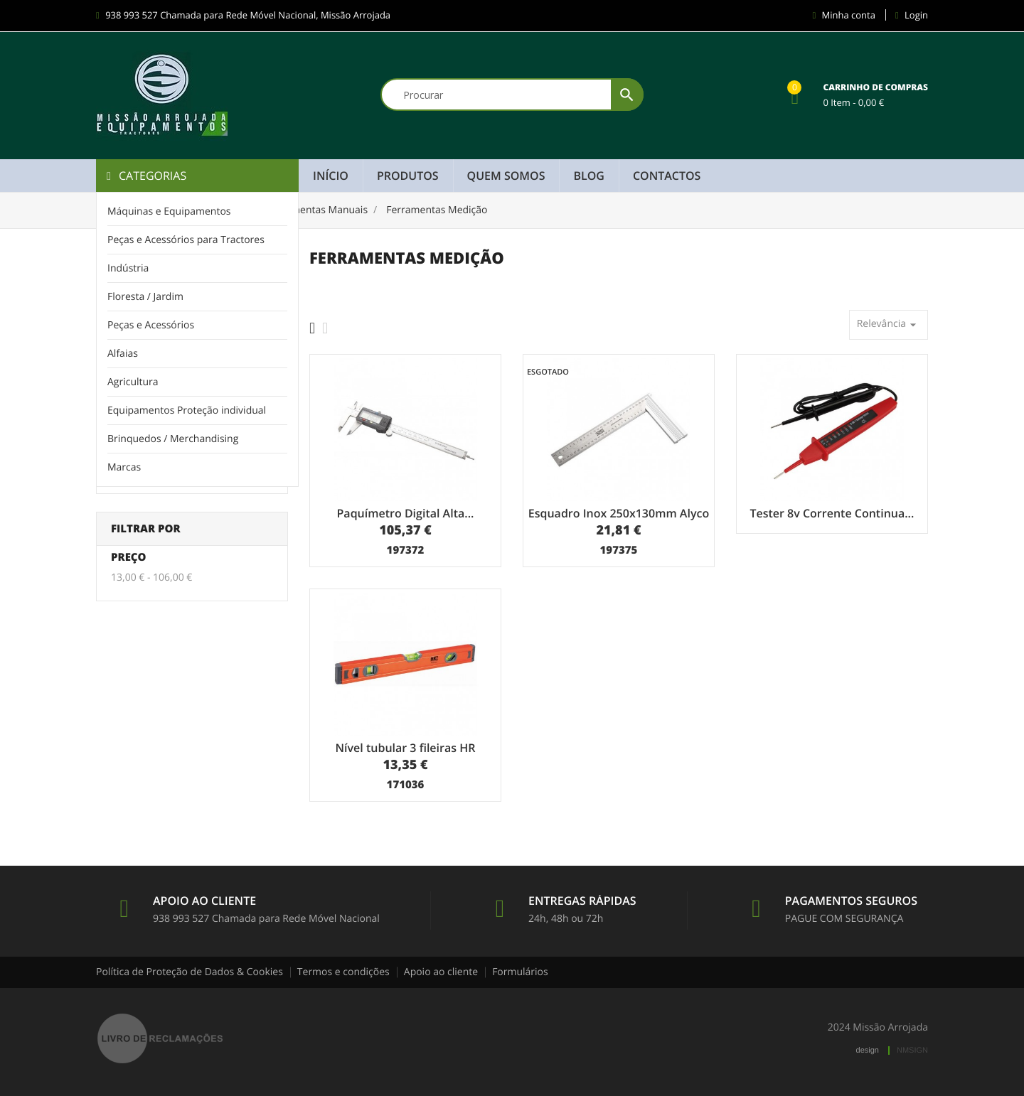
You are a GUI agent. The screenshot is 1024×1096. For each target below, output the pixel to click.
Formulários (520, 972)
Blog (588, 175)
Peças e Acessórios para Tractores (186, 240)
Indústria (128, 268)
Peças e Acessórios (150, 325)
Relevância (888, 324)
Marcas (124, 467)
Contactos (666, 175)
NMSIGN (912, 1050)
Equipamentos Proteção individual (186, 410)
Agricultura (133, 382)
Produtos (408, 175)
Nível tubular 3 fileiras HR (406, 748)
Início (330, 175)
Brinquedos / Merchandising (172, 439)
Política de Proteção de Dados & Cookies (189, 972)
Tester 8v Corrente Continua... (832, 513)
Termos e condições (343, 972)
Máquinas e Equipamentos (169, 211)
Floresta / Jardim (145, 296)
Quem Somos (506, 175)
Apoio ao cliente (441, 972)
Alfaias (122, 353)
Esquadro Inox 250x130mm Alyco (618, 513)
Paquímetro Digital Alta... (405, 513)
